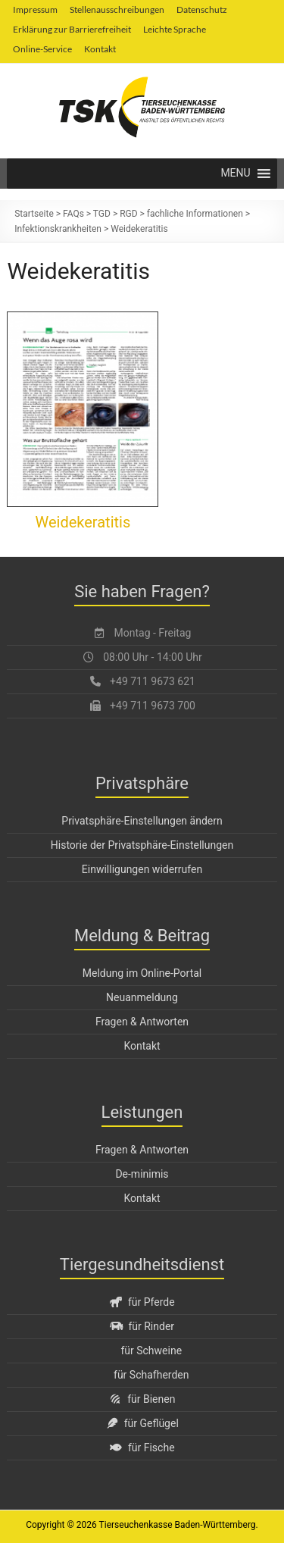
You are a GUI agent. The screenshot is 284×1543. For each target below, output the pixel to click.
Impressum (35, 9)
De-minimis (141, 1174)
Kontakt (100, 49)
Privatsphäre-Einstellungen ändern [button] (141, 821)
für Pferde (141, 1302)
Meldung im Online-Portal (142, 973)
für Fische (141, 1447)
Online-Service (42, 49)
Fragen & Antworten (142, 1022)
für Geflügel (142, 1423)
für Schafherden (151, 1375)
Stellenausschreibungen (117, 9)
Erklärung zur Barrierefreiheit (72, 29)
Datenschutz (201, 9)
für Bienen (142, 1399)
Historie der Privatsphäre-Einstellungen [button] (142, 845)
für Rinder (142, 1326)
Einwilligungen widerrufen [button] (142, 869)
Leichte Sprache (174, 29)
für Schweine (151, 1350)
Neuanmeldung (142, 997)
